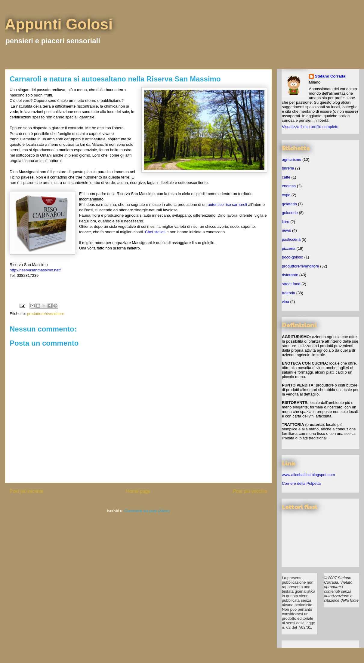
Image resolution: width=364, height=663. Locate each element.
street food (291, 284)
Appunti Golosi (59, 24)
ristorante (290, 275)
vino (285, 301)
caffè (286, 177)
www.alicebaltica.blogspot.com (308, 474)
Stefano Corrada (330, 76)
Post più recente (27, 491)
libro (285, 221)
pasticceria (291, 239)
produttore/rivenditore (45, 313)
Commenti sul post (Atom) (147, 511)
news (286, 230)
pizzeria (288, 248)
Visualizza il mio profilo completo (310, 126)
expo (286, 195)
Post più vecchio (250, 491)
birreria (288, 168)
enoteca (289, 186)
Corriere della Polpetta (301, 483)
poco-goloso (292, 257)
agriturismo (291, 159)
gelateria (289, 204)
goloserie (290, 212)
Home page (138, 491)
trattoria (288, 293)
